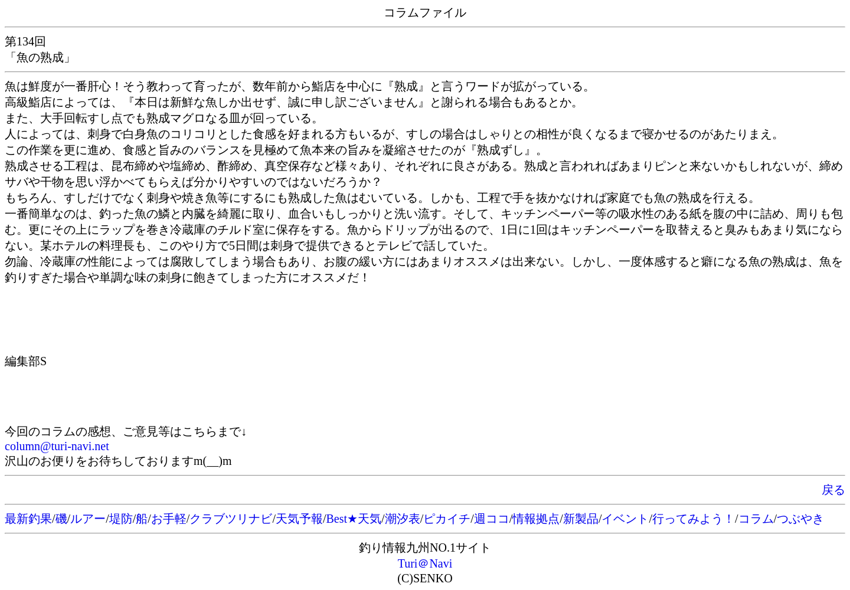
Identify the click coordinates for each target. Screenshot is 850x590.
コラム (756, 518)
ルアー (88, 518)
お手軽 (169, 518)
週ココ (491, 518)
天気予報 (299, 518)
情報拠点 (536, 518)
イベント (625, 518)
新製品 (581, 518)
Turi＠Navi (425, 563)
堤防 (121, 518)
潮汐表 (402, 518)
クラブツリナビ (230, 518)
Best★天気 (354, 518)
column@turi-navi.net (57, 446)
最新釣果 (28, 518)
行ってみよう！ (693, 518)
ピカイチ (446, 518)
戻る (833, 489)
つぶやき (800, 518)
